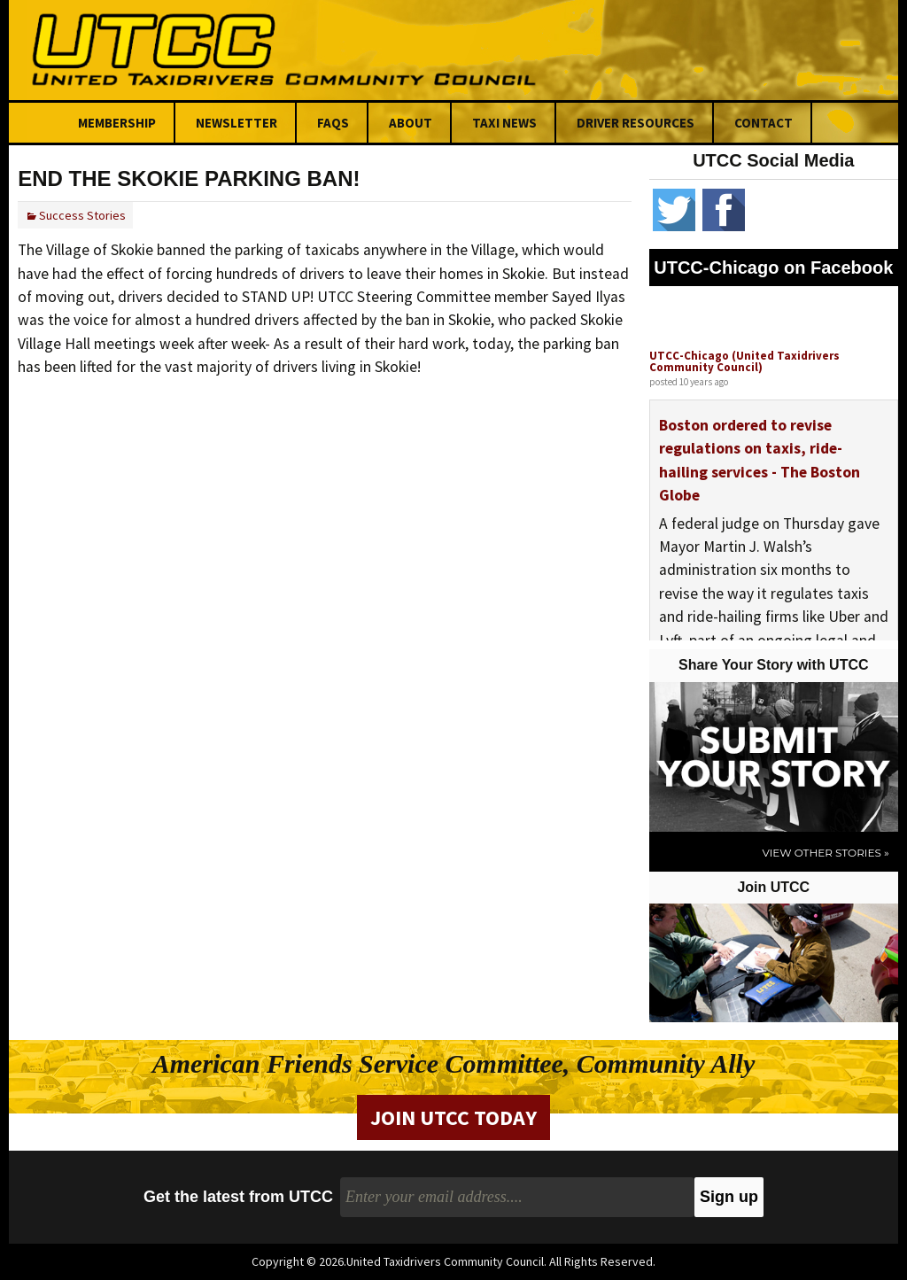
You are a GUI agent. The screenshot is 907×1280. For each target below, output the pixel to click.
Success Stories (82, 215)
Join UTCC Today (453, 1117)
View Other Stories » (825, 852)
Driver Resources (635, 122)
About (410, 122)
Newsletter (236, 122)
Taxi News (504, 122)
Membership (117, 122)
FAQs (333, 122)
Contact (763, 122)
